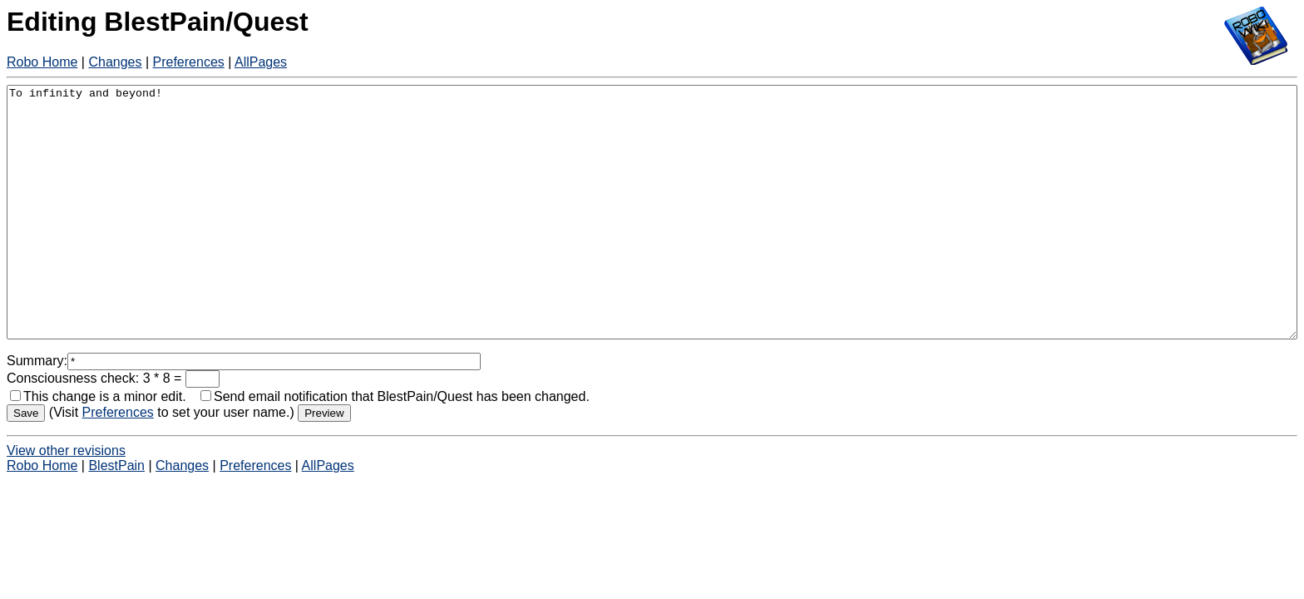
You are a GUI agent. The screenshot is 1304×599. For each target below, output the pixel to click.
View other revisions (66, 500)
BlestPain (116, 515)
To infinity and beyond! (652, 237)
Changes (114, 62)
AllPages (261, 62)
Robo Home (42, 62)
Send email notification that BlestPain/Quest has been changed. (395, 446)
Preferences (189, 62)
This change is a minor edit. (98, 446)
